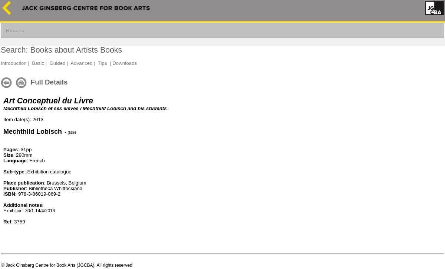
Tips (102, 63)
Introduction (14, 63)
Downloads (124, 63)
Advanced (81, 63)
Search (15, 30)
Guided (57, 63)
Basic (38, 63)
